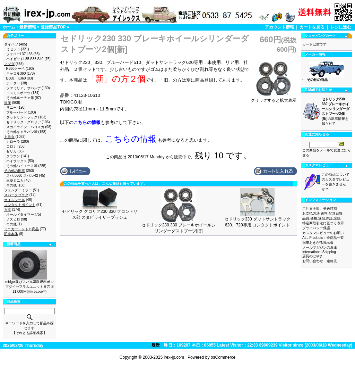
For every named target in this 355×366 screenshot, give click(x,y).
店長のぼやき (312, 256)
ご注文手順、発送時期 (319, 208)
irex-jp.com (174, 357)
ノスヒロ (13, 219)
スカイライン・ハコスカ (25, 127)
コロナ (11, 146)
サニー (11, 107)
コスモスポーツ (18, 93)
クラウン (13, 156)
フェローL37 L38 (19, 54)
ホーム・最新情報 (19, 27)
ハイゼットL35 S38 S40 (25, 59)
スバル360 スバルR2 (22, 175)
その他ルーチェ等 (20, 98)
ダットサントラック (21, 117)
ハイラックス (16, 161)
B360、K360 (16, 78)
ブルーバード (16, 112)
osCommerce (223, 357)
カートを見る (312, 27)
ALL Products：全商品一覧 (323, 238)
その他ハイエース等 (21, 166)
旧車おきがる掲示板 (318, 242)
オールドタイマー (20, 214)
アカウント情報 (279, 27)
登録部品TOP (53, 27)
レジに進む (340, 27)
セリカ (11, 151)
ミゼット (13, 49)
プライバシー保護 (316, 228)
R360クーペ (15, 68)
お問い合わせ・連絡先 (319, 261)
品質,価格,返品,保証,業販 (321, 218)
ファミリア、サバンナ (23, 88)
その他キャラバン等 (21, 132)
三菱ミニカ (15, 180)
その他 (11, 185)
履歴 (155, 345)
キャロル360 (16, 73)
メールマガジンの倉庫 (319, 247)
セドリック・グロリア (23, 122)
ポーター (13, 83)
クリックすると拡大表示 (273, 98)
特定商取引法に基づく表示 (323, 223)
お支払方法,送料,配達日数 (322, 213)
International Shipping (319, 252)
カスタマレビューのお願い (323, 233)
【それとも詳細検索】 (29, 333)
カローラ (13, 141)
